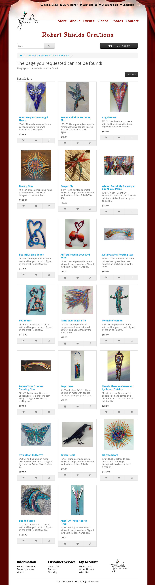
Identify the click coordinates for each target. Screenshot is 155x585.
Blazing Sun (26, 186)
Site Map (53, 572)
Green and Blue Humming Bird (75, 119)
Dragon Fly (66, 186)
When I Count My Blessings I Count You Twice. (118, 187)
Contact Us (54, 566)
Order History (86, 569)
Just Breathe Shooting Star (117, 254)
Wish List (84, 572)
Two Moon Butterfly (31, 454)
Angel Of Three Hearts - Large (74, 522)
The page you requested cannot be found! (48, 55)
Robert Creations (26, 566)
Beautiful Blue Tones (31, 254)
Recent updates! (26, 569)
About (75, 21)
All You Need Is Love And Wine (75, 256)
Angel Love (66, 386)
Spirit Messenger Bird (73, 320)
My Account (85, 566)
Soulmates (25, 320)
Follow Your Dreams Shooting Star (31, 388)
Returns (52, 569)
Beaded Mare (27, 520)
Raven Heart (67, 454)
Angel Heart (109, 117)
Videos (102, 21)
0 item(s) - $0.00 (118, 46)
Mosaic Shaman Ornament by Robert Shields (117, 388)
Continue (131, 74)
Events (88, 21)
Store (62, 21)
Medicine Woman (112, 320)
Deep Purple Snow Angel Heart (33, 119)
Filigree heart (110, 454)
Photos (117, 21)
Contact (132, 21)
